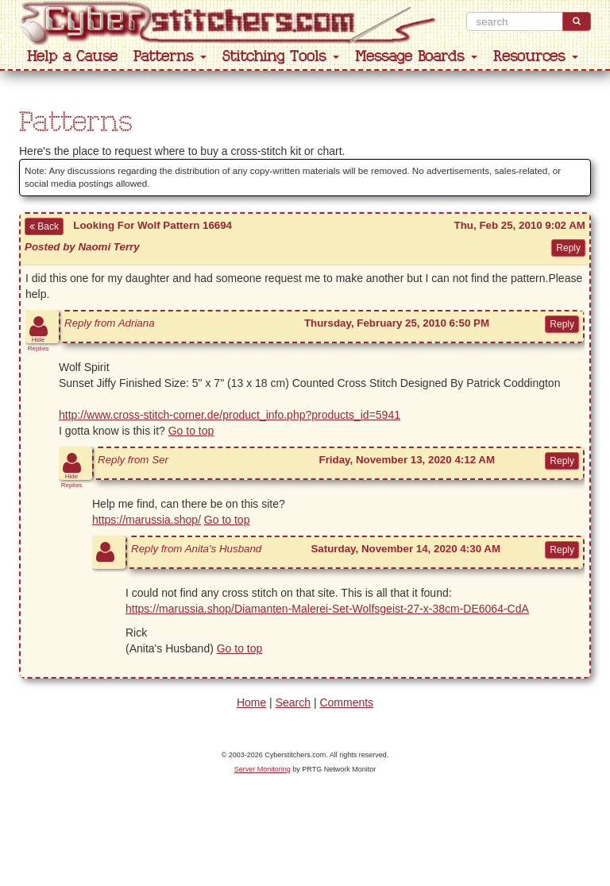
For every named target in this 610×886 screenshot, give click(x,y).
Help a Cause (72, 56)
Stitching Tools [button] (280, 56)
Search (293, 702)
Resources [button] (535, 56)
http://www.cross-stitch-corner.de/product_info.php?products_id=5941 (229, 414)
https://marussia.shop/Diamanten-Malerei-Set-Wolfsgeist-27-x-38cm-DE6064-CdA (327, 608)
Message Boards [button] (416, 56)
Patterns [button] (170, 56)
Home (251, 702)
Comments (346, 702)
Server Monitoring (262, 769)
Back (44, 226)
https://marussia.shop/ (146, 519)
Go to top (191, 430)
